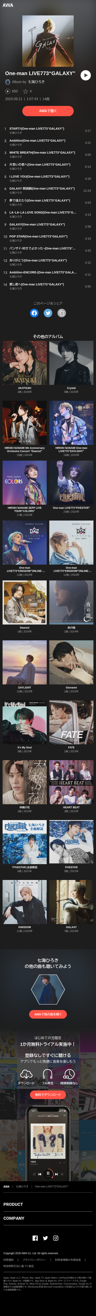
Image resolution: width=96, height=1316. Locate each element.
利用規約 (8, 1259)
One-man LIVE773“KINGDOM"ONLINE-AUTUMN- (24, 571)
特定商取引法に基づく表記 (18, 1266)
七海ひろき (36, 82)
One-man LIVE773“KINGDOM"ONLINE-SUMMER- (71, 571)
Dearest (24, 627)
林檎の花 (25, 807)
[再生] (86, 75)
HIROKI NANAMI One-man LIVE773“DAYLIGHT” (71, 450)
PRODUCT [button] (13, 1204)
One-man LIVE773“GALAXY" (51, 1186)
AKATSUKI (24, 388)
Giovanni (71, 687)
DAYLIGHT (24, 687)
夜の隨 (71, 627)
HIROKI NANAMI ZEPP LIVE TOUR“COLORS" (25, 509)
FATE (71, 747)
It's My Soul (25, 747)
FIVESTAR (71, 867)
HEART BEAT (71, 807)
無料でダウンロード (48, 1094)
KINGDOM (24, 927)
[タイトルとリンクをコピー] (61, 313)
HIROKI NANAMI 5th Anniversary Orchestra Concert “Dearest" (25, 450)
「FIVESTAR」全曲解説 (24, 867)
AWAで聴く (48, 111)
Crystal (71, 388)
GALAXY (71, 927)
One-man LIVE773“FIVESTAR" (71, 507)
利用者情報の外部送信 (68, 1259)
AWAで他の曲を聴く (48, 1014)
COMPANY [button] (13, 1218)
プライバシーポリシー (34, 1259)
